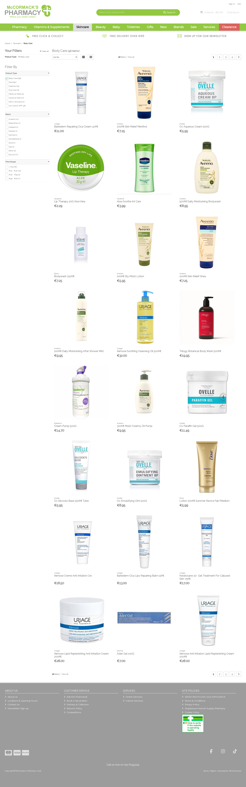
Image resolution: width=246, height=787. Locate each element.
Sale (194, 27)
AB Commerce (235, 771)
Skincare (82, 27)
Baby (116, 27)
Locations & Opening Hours (21, 700)
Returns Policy (73, 708)
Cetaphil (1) (13, 127)
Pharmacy (19, 27)
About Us (11, 697)
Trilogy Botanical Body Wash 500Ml (200, 351)
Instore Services (133, 700)
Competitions (72, 712)
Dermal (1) (13, 135)
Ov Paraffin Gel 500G (191, 426)
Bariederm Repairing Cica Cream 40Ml (76, 126)
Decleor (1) (13, 131)
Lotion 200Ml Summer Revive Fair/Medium (204, 500)
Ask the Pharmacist (75, 697)
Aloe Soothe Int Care (129, 201)
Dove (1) (12, 143)
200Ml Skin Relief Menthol (132, 126)
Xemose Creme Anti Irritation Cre (73, 575)
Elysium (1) (13, 154)
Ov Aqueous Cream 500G (194, 126)
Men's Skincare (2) (16, 102)
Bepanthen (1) (14, 123)
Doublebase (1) (15, 139)
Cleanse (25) (14, 86)
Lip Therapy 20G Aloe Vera (69, 201)
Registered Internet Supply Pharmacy (203, 708)
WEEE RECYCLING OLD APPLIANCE (203, 697)
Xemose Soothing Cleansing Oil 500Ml (139, 351)
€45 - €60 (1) (14, 178)
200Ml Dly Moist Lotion (130, 276)
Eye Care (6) (14, 90)
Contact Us (12, 704)
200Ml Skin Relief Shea (192, 276)
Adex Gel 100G (125, 653)
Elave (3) (12, 151)
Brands (179, 27)
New (163, 27)
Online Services (132, 697)
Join (239, 4)
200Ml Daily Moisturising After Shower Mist (79, 351)
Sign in (232, 4)
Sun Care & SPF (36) (17, 106)
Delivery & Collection (76, 704)
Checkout (233, 12)
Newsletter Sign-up (16, 708)
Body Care (23, 57)
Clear (44, 51)
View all (131, 57)
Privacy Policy (190, 704)
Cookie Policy (190, 712)
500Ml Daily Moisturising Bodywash (200, 201)
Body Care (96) (15, 78)
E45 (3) (11, 147)
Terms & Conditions (193, 700)
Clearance (229, 27)
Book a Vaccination (75, 700)
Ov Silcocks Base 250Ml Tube (71, 500)
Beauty (101, 27)
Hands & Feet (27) (16, 98)
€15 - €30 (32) (15, 171)
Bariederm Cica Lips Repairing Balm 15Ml (140, 575)
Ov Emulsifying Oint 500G (132, 500)
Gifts (150, 27)
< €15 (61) (13, 167)
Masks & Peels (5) (16, 94)
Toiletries (133, 27)
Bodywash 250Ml (64, 276)
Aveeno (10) (14, 119)
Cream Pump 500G (65, 426)
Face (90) (12, 82)
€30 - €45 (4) (14, 174)
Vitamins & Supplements (51, 27)
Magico (213, 771)
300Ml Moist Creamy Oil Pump (134, 426)
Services (209, 27)
